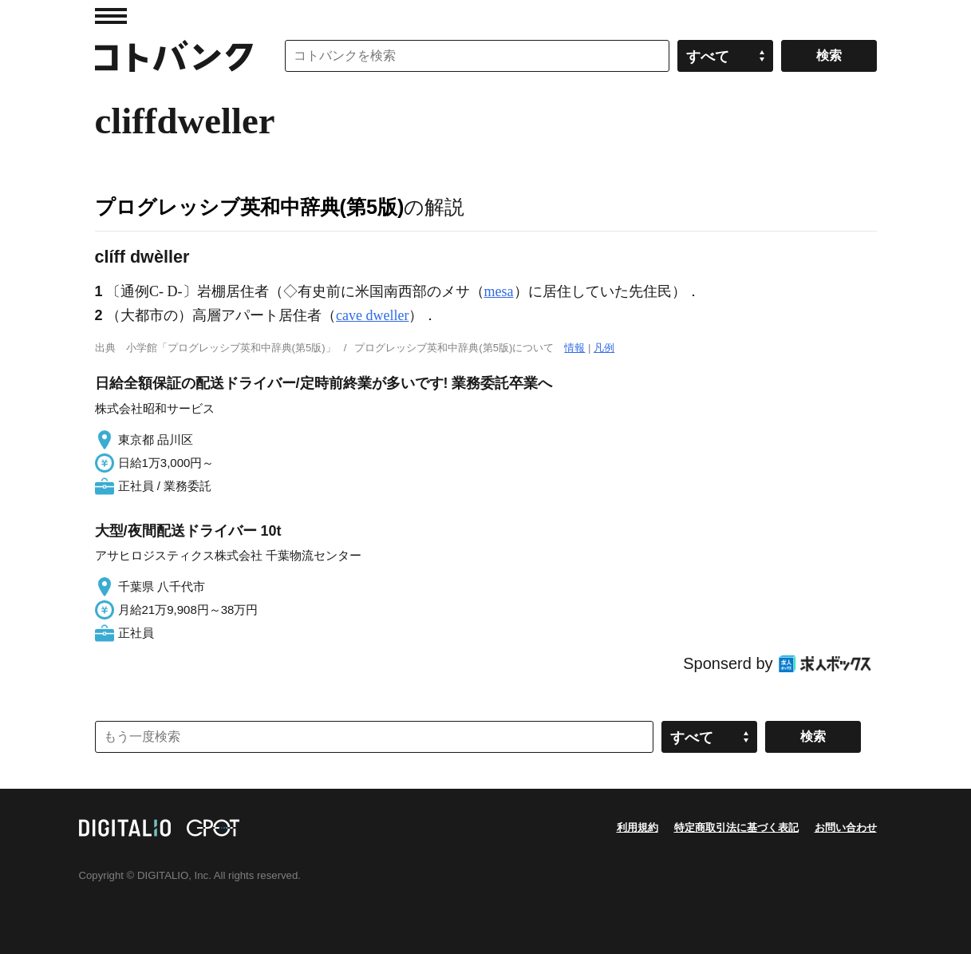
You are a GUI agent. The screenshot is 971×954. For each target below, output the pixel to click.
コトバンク (174, 56)
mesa (499, 291)
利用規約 (637, 827)
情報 (574, 348)
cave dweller (372, 315)
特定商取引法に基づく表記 (736, 827)
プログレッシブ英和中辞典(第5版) (250, 207)
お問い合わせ (846, 827)
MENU (111, 16)
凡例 (604, 348)
